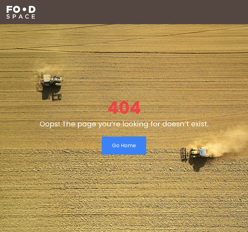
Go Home (124, 145)
